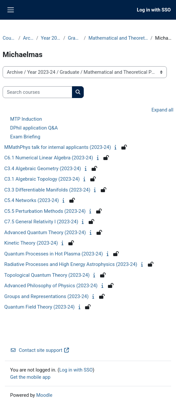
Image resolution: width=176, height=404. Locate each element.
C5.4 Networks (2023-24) (31, 200)
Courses (9, 38)
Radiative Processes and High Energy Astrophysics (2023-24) (70, 264)
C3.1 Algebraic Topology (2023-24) (42, 179)
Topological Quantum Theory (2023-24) (47, 275)
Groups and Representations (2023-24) (46, 296)
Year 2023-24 (51, 38)
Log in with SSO (154, 10)
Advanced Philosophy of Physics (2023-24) (50, 286)
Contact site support (40, 350)
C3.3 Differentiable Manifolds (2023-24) (47, 190)
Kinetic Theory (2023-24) (31, 243)
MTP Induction (26, 119)
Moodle (44, 395)
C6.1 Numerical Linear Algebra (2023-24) (48, 158)
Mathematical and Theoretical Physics (118, 38)
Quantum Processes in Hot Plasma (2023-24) (53, 254)
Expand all (162, 110)
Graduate (74, 38)
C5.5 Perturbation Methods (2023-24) (45, 211)
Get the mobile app (30, 377)
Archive (28, 38)
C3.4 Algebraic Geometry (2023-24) (42, 169)
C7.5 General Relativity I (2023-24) (41, 222)
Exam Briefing (25, 137)
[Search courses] (37, 92)
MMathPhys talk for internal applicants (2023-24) (57, 147)
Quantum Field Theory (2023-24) (39, 307)
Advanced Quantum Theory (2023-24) (45, 232)
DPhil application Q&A (34, 128)
